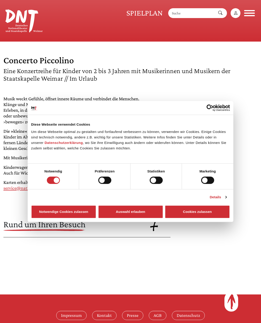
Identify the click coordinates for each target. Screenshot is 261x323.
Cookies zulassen (197, 212)
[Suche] (191, 13)
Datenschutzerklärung (64, 143)
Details (215, 197)
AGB (158, 315)
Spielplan (144, 12)
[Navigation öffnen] (249, 13)
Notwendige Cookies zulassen (63, 212)
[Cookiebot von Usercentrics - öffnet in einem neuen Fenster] (210, 107)
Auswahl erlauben (130, 212)
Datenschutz (188, 315)
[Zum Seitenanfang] (231, 302)
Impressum (71, 315)
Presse (132, 315)
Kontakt (104, 315)
